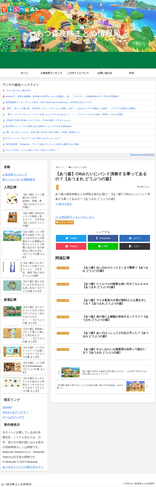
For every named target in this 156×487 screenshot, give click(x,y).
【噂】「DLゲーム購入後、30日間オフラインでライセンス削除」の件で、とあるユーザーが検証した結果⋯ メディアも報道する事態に (71, 108)
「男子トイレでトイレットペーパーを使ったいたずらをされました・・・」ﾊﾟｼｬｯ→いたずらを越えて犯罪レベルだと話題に (65, 114)
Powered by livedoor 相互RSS (142, 155)
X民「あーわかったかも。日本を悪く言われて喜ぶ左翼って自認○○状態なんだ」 (44, 132)
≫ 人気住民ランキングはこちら (74, 217)
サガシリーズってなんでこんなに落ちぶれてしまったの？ (33, 138)
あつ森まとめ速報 (64, 222)
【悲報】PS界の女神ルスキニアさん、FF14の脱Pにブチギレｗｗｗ (38, 120)
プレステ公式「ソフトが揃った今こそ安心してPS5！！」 (33, 150)
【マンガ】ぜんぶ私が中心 (18, 90)
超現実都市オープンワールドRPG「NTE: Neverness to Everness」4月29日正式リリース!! (49, 102)
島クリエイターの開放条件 (18, 179)
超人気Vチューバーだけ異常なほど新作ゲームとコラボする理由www (38, 126)
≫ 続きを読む (64, 203)
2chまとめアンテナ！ (15, 412)
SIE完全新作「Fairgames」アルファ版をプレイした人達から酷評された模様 (42, 144)
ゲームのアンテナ (13, 417)
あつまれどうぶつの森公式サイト (23, 466)
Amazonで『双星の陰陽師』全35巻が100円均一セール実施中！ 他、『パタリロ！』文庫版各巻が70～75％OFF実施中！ (63, 96)
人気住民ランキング (14, 174)
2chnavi (7, 407)
